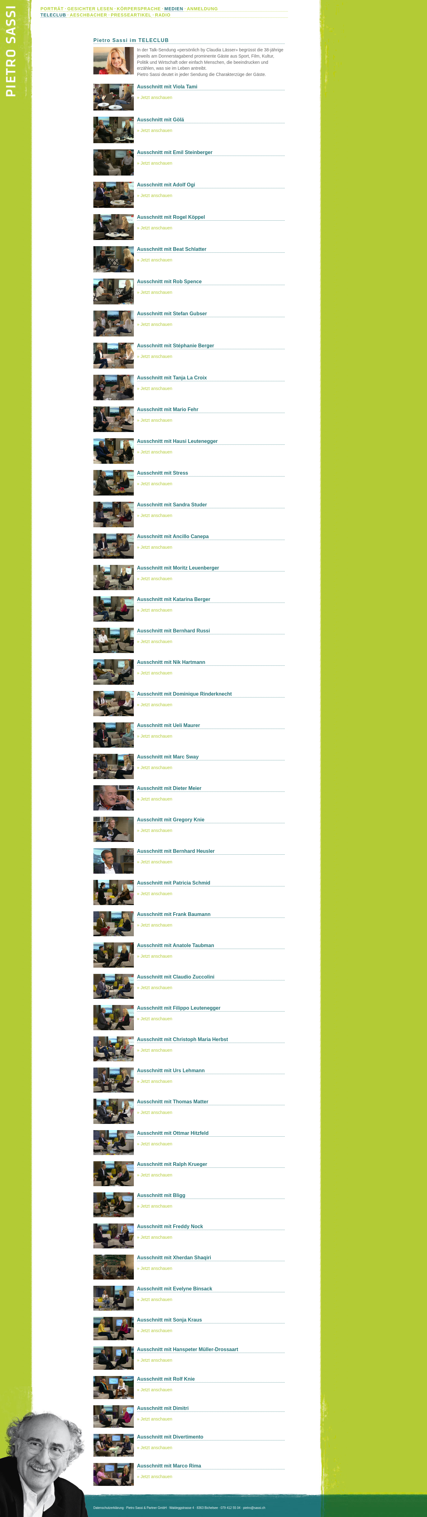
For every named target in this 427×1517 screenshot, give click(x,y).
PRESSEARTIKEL (131, 14)
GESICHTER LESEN (90, 8)
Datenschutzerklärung (108, 1508)
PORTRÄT (52, 8)
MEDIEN (173, 8)
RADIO (163, 14)
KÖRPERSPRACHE (139, 8)
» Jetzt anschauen (154, 97)
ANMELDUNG (202, 8)
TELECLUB (53, 14)
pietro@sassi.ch (254, 1508)
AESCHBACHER (88, 14)
